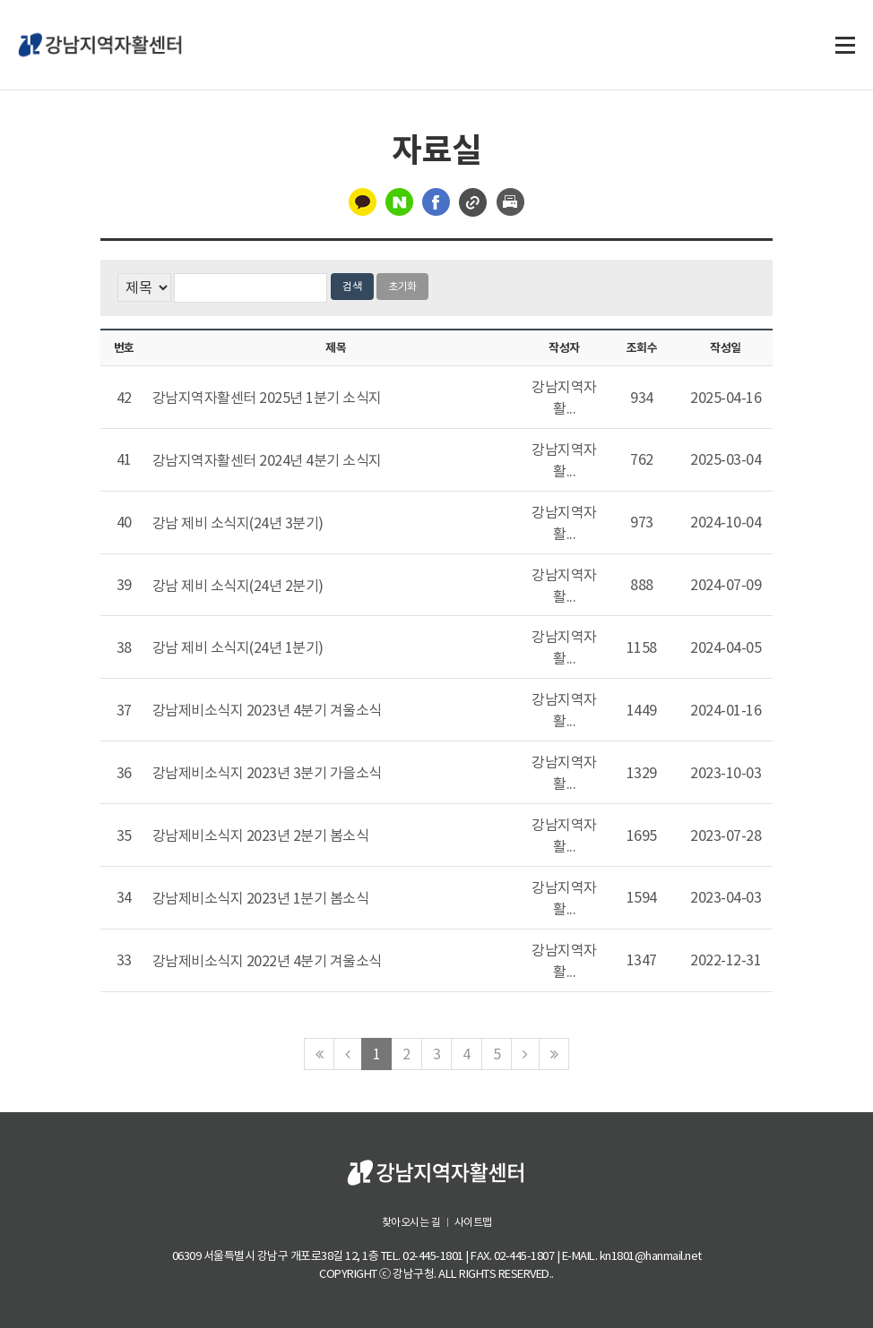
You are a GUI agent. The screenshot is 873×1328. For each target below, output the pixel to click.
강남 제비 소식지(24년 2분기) (238, 586)
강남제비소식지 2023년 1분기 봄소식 (260, 898)
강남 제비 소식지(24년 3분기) (238, 523)
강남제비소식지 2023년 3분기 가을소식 (267, 773)
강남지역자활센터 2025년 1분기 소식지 (267, 398)
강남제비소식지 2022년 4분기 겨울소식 (267, 961)
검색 (352, 286)
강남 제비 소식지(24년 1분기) (238, 648)
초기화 (402, 286)
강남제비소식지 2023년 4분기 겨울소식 (267, 710)
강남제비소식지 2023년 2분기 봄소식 (260, 835)
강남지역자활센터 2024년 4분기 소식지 (267, 460)
